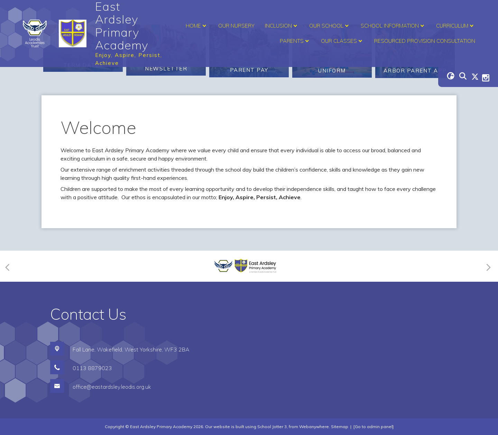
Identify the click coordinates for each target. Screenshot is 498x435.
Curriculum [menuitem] (455, 26)
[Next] (487, 266)
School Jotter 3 (272, 426)
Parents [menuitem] (295, 41)
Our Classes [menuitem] (342, 41)
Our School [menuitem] (329, 26)
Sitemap (339, 426)
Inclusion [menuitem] (282, 26)
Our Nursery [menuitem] (236, 25)
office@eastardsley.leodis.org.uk (112, 386)
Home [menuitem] (197, 26)
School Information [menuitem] (393, 26)
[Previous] (9, 266)
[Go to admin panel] (373, 426)
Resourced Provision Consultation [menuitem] (424, 41)
